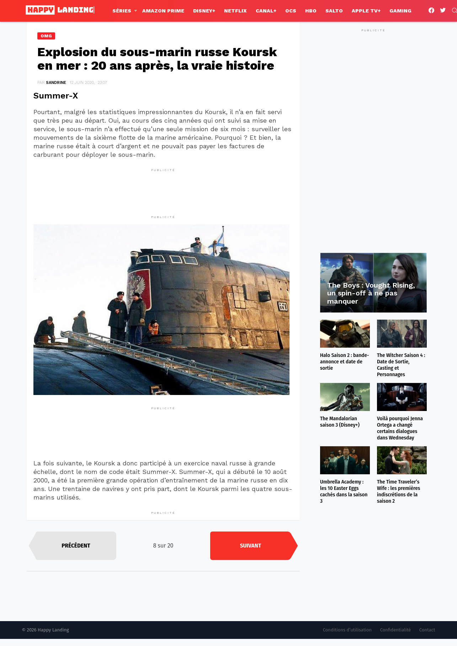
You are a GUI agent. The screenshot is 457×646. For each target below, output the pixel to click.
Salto (334, 11)
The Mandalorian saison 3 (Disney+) (340, 421)
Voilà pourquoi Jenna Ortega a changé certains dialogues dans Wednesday (400, 428)
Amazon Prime (163, 11)
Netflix (235, 11)
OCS (290, 11)
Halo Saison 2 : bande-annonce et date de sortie (344, 361)
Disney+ (204, 11)
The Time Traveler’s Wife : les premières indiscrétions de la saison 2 (398, 491)
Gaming (400, 11)
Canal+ (266, 11)
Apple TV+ (366, 11)
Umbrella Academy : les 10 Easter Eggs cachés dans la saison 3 (343, 491)
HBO (311, 11)
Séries (121, 11)
